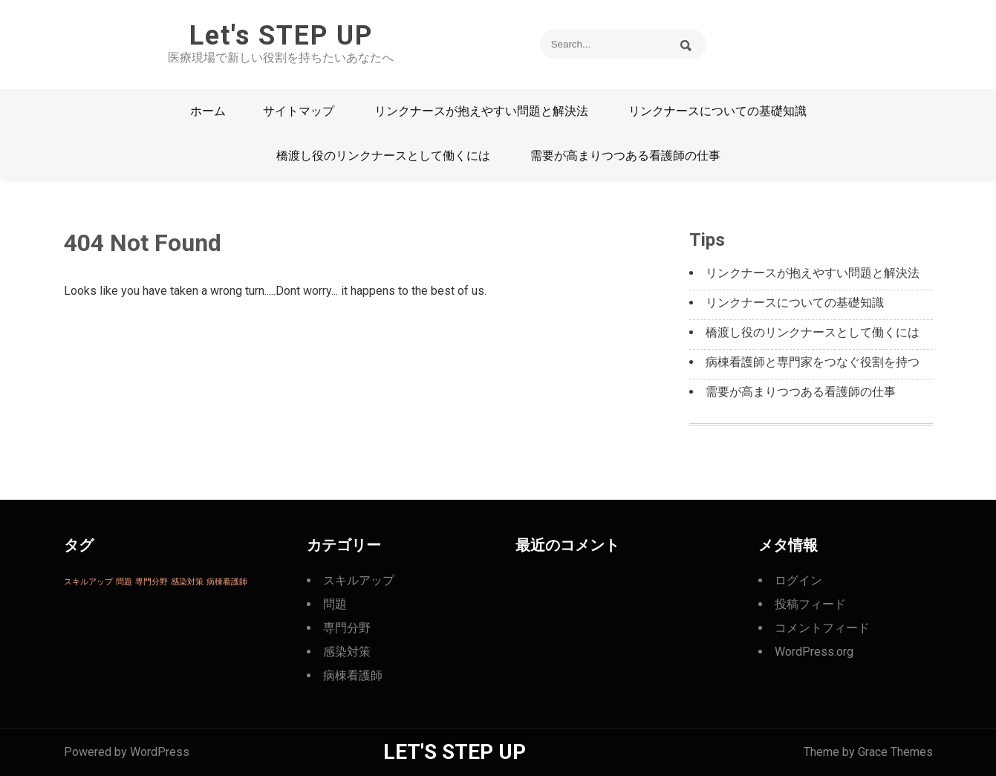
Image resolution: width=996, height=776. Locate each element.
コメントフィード (822, 628)
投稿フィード (810, 604)
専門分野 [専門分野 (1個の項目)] (151, 582)
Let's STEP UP (281, 35)
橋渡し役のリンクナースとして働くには (383, 156)
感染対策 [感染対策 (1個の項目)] (187, 582)
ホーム (208, 111)
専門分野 (347, 628)
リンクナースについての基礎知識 (717, 111)
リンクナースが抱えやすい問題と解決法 (481, 111)
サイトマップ (298, 111)
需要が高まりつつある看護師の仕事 (625, 156)
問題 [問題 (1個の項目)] (124, 582)
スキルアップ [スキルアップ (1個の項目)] (88, 582)
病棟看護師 (353, 675)
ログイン (798, 580)
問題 (335, 604)
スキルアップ (358, 580)
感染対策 (347, 652)
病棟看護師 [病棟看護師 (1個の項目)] (226, 582)
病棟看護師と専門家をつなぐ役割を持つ (812, 362)
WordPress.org (814, 652)
